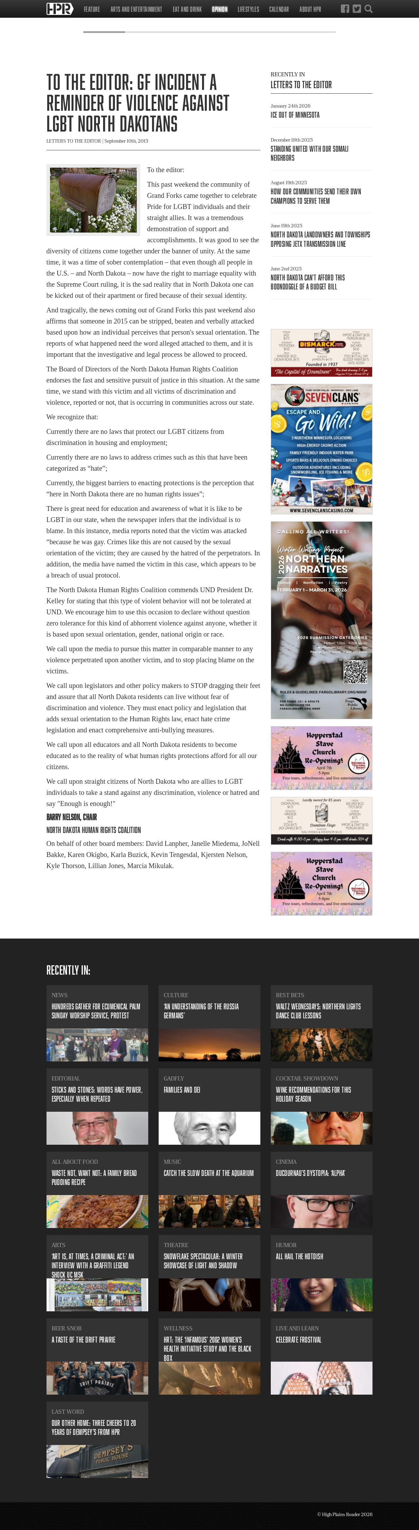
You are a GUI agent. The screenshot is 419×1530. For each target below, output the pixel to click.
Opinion (219, 9)
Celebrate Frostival (298, 1339)
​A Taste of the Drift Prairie (84, 1339)
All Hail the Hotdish (299, 1256)
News (60, 995)
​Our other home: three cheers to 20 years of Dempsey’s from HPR (94, 1427)
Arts (59, 1245)
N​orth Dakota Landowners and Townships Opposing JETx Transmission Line (320, 239)
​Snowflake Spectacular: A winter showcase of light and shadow (203, 1261)
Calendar (279, 9)
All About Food (75, 1161)
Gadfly (174, 1078)
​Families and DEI (182, 1089)
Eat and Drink (187, 9)
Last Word (68, 1411)
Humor (286, 1245)
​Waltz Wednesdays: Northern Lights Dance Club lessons (318, 1011)
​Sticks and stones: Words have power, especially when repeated (97, 1094)
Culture (176, 995)
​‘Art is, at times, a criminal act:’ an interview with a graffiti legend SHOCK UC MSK (93, 1265)
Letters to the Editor (301, 84)
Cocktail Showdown (307, 1078)
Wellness (178, 1328)
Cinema (286, 1161)
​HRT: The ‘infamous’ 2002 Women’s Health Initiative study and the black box (207, 1348)
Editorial (66, 1078)
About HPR (310, 9)
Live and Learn (297, 1328)
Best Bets (290, 995)
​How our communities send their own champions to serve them (316, 196)
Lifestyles (248, 9)
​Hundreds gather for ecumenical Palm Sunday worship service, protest (96, 1011)
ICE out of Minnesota (295, 114)
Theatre (176, 1245)
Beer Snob (67, 1328)
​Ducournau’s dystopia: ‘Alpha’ (310, 1173)
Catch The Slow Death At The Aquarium (209, 1173)
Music (172, 1161)
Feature (92, 9)
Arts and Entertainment (136, 9)
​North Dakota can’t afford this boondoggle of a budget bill (308, 282)
